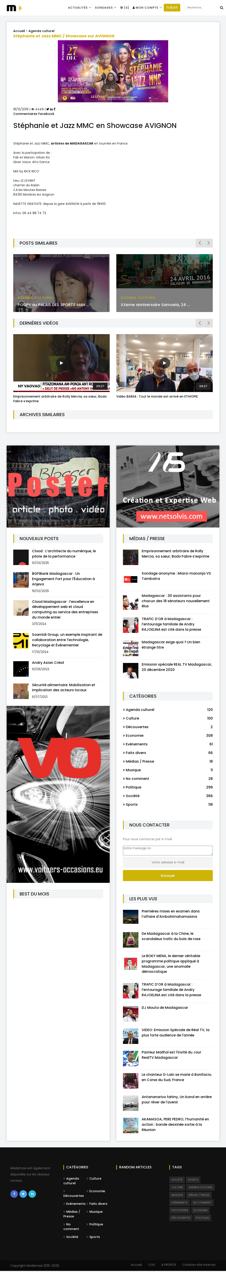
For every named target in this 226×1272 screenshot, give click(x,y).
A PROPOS (168, 1266)
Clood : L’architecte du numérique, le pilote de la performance (64, 553)
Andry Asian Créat (48, 663)
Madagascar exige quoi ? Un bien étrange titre (171, 645)
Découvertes (73, 1195)
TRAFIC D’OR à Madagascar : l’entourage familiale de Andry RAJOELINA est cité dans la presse (172, 624)
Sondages (102, 8)
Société (70, 1238)
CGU (150, 1266)
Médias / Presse (71, 1215)
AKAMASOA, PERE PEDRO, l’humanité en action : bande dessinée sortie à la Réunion (175, 1125)
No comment (71, 1227)
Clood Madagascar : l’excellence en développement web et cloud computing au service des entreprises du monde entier (66, 609)
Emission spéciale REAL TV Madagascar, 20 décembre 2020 (177, 667)
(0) (123, 8)
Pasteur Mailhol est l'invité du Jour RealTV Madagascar (172, 1056)
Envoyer (168, 876)
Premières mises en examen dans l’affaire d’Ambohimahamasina (171, 914)
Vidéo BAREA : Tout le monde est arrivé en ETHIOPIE (157, 396)
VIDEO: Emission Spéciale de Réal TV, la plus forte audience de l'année (176, 1033)
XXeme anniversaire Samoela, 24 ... (155, 304)
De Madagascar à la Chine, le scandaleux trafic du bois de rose (172, 936)
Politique (95, 1225)
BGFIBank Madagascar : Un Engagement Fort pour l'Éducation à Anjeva (64, 579)
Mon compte (144, 8)
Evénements (74, 1205)
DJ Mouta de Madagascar (165, 1008)
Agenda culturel (41, 31)
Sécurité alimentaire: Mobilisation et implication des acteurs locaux (64, 688)
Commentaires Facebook (33, 114)
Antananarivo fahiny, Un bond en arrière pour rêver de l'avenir (177, 1100)
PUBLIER (170, 8)
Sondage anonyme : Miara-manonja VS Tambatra (177, 576)
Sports (93, 1238)
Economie (96, 1192)
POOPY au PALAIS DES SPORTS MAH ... (54, 304)
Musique (95, 1213)
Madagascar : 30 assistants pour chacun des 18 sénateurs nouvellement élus (176, 601)
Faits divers (97, 1205)
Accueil (19, 31)
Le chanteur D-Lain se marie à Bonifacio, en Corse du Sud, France (173, 1078)
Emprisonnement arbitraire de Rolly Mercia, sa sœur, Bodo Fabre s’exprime (176, 553)
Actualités (77, 8)
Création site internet (199, 1266)
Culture (94, 1179)
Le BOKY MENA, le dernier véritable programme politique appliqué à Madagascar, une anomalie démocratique (172, 964)
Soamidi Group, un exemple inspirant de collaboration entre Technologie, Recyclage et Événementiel (65, 640)
